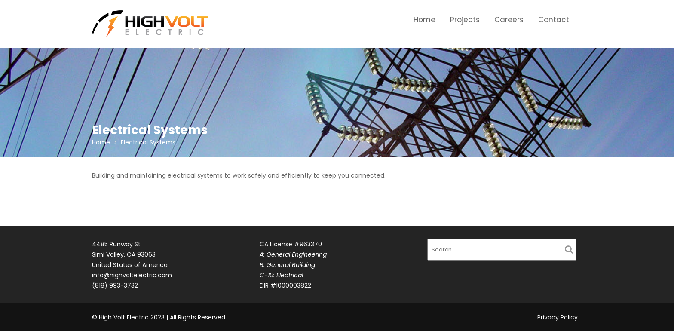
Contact (553, 20)
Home (424, 20)
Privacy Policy (557, 317)
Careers (509, 20)
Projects (465, 20)
